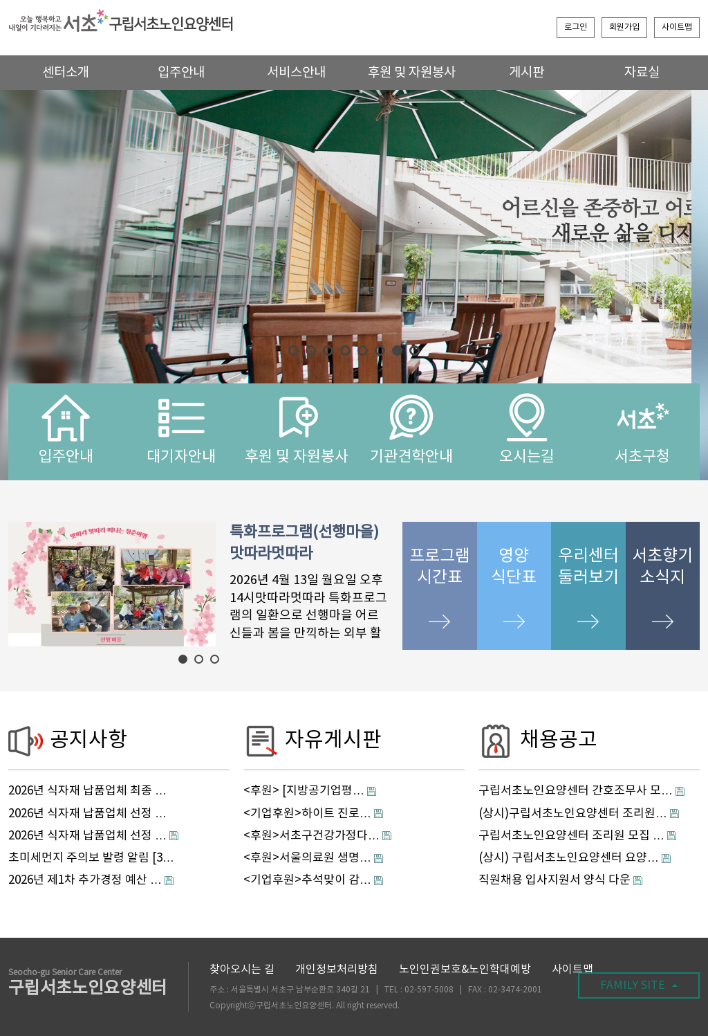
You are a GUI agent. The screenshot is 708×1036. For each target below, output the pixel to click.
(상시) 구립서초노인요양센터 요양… (568, 858)
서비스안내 (296, 72)
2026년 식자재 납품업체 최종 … (87, 791)
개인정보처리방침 (336, 969)
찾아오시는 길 (241, 969)
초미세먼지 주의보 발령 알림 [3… (91, 858)
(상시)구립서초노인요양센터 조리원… (572, 814)
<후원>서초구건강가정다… (311, 836)
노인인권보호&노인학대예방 (465, 969)
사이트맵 (677, 27)
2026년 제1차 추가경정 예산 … (85, 880)
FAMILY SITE (639, 985)
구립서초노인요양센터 (87, 984)
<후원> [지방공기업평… (303, 791)
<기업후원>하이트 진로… (307, 814)
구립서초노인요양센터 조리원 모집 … (571, 836)
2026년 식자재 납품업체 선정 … (87, 814)
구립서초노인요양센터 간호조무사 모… (575, 791)
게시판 (526, 72)
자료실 (642, 72)
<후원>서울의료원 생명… (307, 858)
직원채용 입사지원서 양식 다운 (554, 880)
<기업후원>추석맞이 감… (307, 880)
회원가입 (624, 27)
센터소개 (65, 72)
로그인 (575, 27)
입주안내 (181, 72)
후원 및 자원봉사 (412, 72)
